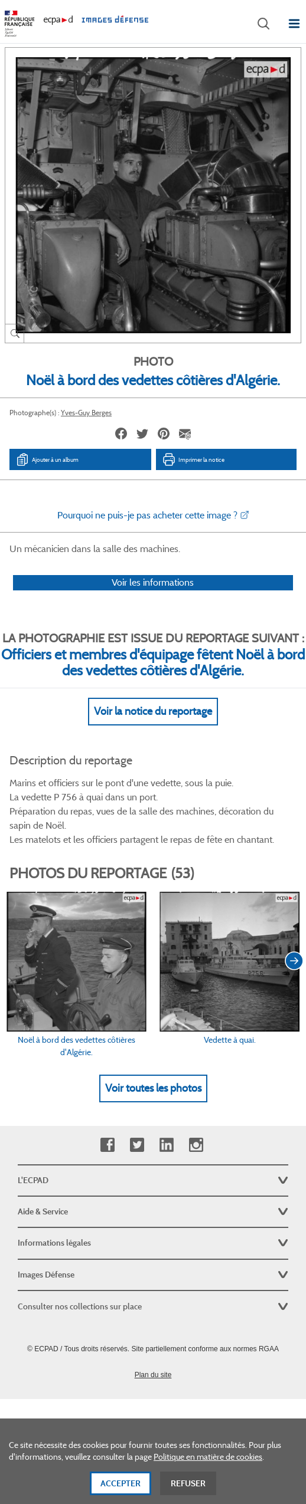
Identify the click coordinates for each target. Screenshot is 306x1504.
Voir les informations (153, 582)
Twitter (136, 1145)
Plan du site (153, 1375)
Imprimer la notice (193, 459)
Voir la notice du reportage (153, 711)
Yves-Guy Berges (86, 412)
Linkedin (166, 1145)
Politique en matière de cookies (208, 1477)
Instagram (195, 1145)
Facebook (107, 1145)
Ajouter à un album (47, 459)
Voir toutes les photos (153, 1088)
